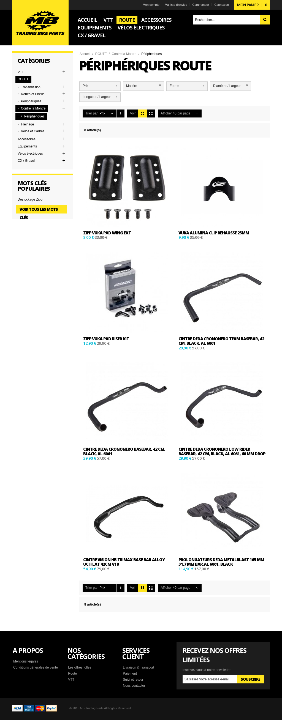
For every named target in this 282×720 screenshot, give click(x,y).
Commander (200, 4)
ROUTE (101, 54)
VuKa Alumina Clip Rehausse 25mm (213, 233)
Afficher (166, 113)
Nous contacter (134, 686)
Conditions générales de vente (35, 667)
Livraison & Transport (138, 667)
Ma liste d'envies (176, 4)
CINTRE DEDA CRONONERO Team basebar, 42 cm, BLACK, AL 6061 (221, 341)
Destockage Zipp (30, 199)
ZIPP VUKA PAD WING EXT (107, 233)
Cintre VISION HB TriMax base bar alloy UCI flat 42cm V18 (124, 562)
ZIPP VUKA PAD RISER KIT (106, 338)
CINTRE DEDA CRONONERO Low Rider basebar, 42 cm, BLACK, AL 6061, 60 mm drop (221, 451)
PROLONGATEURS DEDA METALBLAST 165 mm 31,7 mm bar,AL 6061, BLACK (221, 562)
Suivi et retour (133, 679)
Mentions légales (25, 661)
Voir (133, 113)
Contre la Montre (124, 54)
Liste (151, 113)
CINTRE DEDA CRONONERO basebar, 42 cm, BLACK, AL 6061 (124, 451)
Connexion (221, 4)
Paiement (130, 673)
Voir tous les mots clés (39, 210)
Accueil (85, 54)
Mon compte (151, 4)
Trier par (91, 113)
